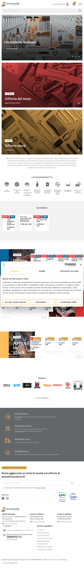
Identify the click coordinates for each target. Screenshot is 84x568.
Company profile (42, 532)
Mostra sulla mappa (10, 523)
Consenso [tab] (15, 271)
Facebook (3, 498)
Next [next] (45, 317)
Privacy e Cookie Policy (59, 558)
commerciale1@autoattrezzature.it (20, 530)
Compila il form (20, 431)
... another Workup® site (10, 561)
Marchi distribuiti (42, 540)
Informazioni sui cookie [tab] (69, 271)
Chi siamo (40, 530)
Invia (72, 482)
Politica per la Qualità (44, 545)
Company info (46, 558)
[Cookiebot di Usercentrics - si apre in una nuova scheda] (66, 264)
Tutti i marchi (42, 398)
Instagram (7, 498)
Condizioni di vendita (44, 548)
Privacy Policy (41, 488)
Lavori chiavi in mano (44, 537)
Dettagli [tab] (42, 271)
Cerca (80, 10)
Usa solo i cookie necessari (15, 302)
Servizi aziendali (42, 535)
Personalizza (42, 302)
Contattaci (18, 417)
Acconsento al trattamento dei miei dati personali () (24, 488)
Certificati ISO (42, 543)
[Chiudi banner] (80, 264)
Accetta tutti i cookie (69, 302)
